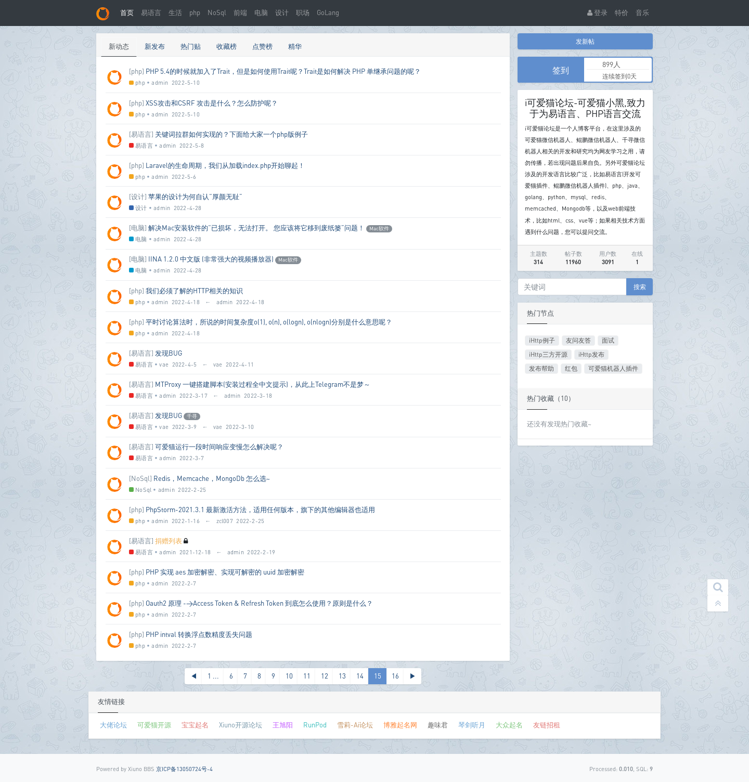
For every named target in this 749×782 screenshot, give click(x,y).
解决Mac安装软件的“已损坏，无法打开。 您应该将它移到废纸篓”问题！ (256, 228)
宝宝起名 (195, 725)
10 (289, 676)
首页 (127, 12)
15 (377, 676)
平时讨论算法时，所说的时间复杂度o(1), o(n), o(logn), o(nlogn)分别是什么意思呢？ (269, 322)
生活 (175, 12)
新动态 (119, 46)
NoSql (217, 12)
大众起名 (509, 725)
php (194, 12)
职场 (302, 12)
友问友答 (578, 340)
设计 (282, 12)
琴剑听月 (471, 725)
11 (307, 676)
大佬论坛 (113, 725)
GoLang (328, 12)
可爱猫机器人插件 (613, 368)
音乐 (642, 12)
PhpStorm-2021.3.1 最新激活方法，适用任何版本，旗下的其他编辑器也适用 (260, 509)
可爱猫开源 (154, 725)
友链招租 (546, 725)
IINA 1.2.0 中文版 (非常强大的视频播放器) (211, 259)
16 (395, 676)
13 (342, 676)
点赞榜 (262, 46)
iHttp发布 (591, 354)
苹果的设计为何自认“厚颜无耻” (195, 196)
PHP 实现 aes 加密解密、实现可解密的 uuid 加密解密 (225, 572)
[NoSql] (140, 478)
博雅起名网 (400, 725)
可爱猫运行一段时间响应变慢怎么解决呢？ (219, 446)
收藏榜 (226, 46)
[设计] (138, 196)
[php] (136, 71)
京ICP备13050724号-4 (184, 768)
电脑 (261, 12)
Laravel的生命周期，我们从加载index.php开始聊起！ (225, 165)
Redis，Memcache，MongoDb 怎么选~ (211, 478)
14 (360, 676)
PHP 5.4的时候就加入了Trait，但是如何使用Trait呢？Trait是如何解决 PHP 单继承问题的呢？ (283, 71)
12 (324, 676)
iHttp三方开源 (548, 354)
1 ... (213, 676)
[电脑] (138, 228)
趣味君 (438, 725)
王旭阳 (283, 725)
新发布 (155, 46)
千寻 (192, 416)
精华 (295, 46)
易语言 (151, 12)
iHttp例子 (542, 340)
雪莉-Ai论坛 (355, 725)
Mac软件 (379, 228)
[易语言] (141, 134)
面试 (608, 340)
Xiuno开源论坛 (240, 725)
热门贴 (190, 46)
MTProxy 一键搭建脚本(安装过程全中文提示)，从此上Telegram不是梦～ (262, 384)
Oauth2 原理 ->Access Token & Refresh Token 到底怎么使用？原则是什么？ (259, 603)
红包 (571, 368)
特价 (621, 12)
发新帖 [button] (585, 41)
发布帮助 (541, 368)
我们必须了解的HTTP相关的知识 (194, 290)
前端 (240, 12)
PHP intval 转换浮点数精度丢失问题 (199, 634)
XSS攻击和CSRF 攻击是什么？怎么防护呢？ (212, 103)
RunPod (315, 725)
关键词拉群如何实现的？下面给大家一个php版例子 (231, 134)
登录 (597, 12)
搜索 (640, 287)
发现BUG (168, 353)
